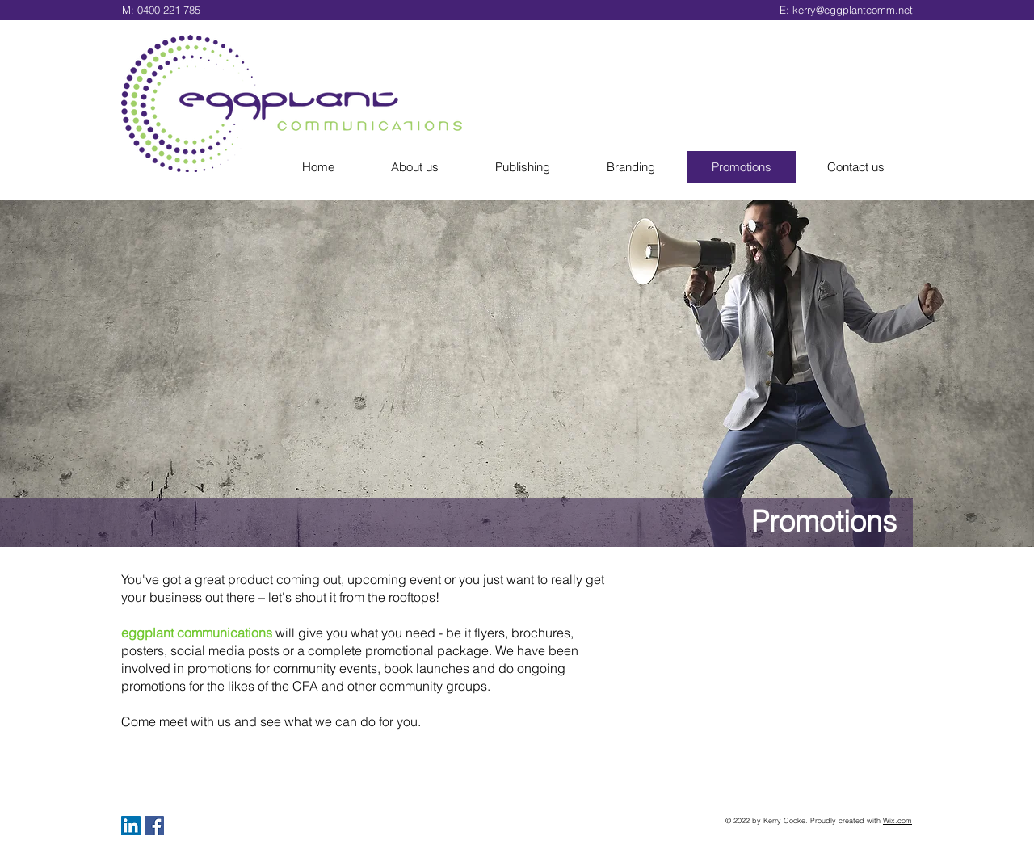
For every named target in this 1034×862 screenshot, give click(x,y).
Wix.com (897, 820)
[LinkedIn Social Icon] (131, 825)
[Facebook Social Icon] (154, 825)
